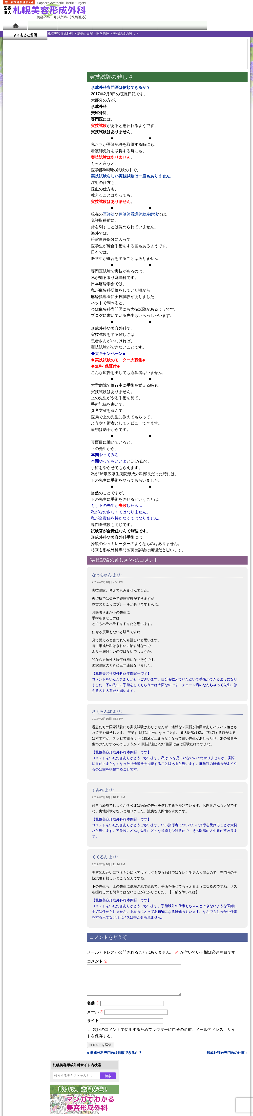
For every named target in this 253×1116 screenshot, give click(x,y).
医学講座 (58, 33)
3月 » (23, 194)
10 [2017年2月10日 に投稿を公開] (59, 163)
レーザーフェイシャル (37, 516)
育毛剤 (25, 534)
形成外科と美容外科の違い (33, 623)
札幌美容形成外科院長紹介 (33, 659)
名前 (93, 1009)
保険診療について (26, 650)
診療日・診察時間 (180, 25)
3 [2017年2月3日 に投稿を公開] (59, 155)
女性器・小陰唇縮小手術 (38, 453)
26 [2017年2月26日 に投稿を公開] (11, 185)
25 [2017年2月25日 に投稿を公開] (68, 177)
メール (95, 1018)
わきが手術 (37, 480)
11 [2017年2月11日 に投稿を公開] (68, 163)
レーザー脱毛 (30, 507)
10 (37, 232)
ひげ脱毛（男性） (33, 525)
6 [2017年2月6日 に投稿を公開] (21, 163)
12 (47, 232)
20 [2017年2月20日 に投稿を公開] (21, 177)
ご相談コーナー (205, 10)
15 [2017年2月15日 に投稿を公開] (40, 170)
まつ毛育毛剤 (30, 543)
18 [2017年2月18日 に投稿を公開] (68, 170)
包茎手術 (26, 551)
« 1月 (10, 194)
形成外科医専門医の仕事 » (227, 1059)
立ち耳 (25, 498)
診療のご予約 (235, 10)
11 (42, 232)
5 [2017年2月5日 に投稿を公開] (11, 163)
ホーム (15, 25)
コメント (97, 961)
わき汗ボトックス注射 (37, 489)
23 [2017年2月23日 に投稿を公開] (49, 177)
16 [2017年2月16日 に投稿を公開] (49, 170)
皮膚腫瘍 (26, 560)
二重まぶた (28, 462)
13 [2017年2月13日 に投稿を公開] (21, 170)
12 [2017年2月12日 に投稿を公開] (11, 170)
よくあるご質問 (228, 25)
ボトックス (28, 578)
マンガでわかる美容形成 (74, 25)
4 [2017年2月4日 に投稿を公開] (68, 155)
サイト (93, 1026)
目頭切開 (26, 569)
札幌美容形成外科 (16, 33)
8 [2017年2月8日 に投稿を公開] (40, 163)
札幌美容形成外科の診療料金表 (37, 641)
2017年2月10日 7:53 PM (107, 582)
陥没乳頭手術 (30, 444)
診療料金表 (139, 25)
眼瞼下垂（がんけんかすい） (42, 436)
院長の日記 (40, 33)
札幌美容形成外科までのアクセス (38, 632)
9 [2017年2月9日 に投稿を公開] (49, 163)
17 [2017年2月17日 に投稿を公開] (59, 170)
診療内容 (106, 25)
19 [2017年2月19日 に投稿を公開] (11, 177)
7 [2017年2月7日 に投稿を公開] (30, 163)
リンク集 (19, 668)
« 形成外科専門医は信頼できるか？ (114, 1059)
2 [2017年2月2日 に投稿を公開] (49, 155)
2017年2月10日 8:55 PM (107, 718)
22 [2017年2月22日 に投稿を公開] (40, 177)
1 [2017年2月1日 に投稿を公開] (40, 155)
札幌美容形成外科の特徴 (32, 614)
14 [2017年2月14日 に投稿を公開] (30, 170)
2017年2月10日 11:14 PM (108, 864)
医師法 (109, 214)
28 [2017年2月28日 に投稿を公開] (30, 185)
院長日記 (42, 25)
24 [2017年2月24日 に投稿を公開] (59, 177)
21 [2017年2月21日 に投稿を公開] (30, 177)
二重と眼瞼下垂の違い (30, 471)
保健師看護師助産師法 (138, 214)
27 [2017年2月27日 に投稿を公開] (21, 185)
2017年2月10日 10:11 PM (108, 797)
